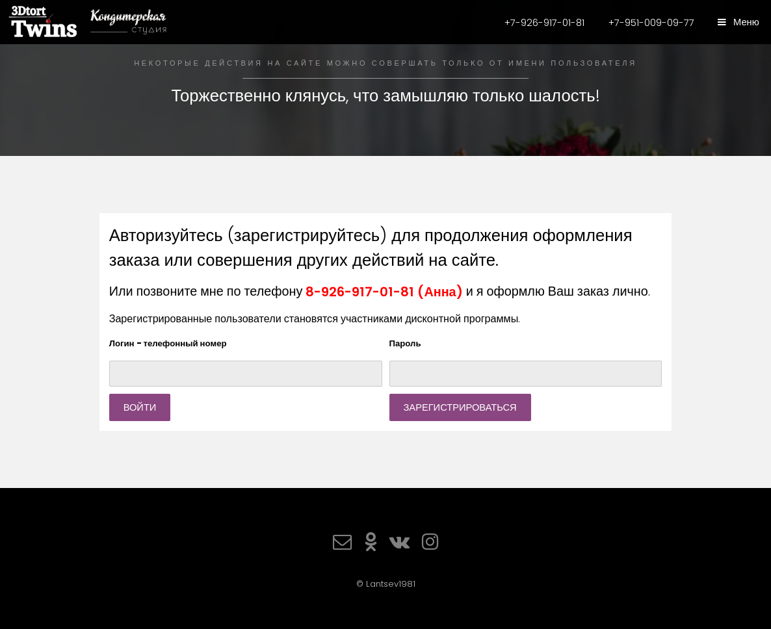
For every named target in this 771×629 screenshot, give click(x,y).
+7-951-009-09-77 (651, 22)
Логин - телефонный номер (168, 343)
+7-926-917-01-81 (544, 22)
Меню (745, 22)
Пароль (405, 343)
